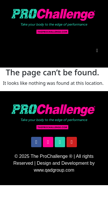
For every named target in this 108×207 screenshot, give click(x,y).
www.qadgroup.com (54, 170)
